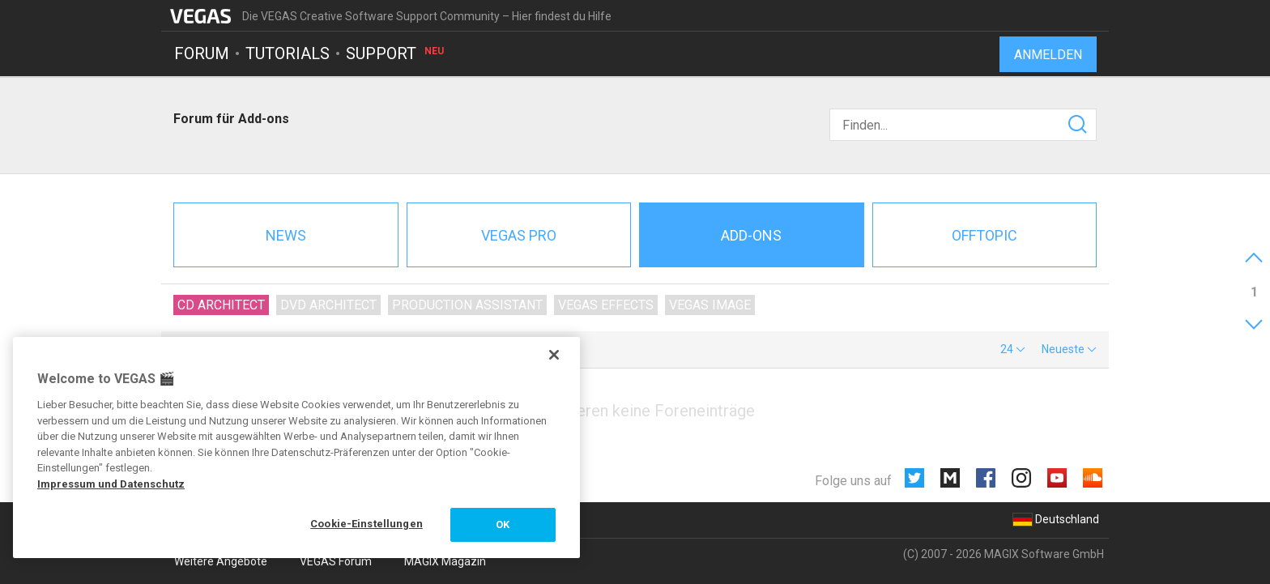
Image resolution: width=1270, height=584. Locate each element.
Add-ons (751, 235)
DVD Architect (328, 305)
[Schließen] (554, 355)
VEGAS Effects (606, 305)
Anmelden (1048, 54)
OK (502, 524)
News (286, 235)
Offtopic (984, 235)
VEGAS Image (710, 305)
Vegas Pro (518, 235)
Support (395, 53)
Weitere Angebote (220, 561)
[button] (1012, 349)
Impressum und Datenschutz (111, 484)
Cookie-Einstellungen (366, 524)
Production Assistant (467, 305)
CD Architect (221, 305)
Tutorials (287, 53)
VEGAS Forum (336, 561)
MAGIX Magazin (445, 561)
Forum (201, 53)
